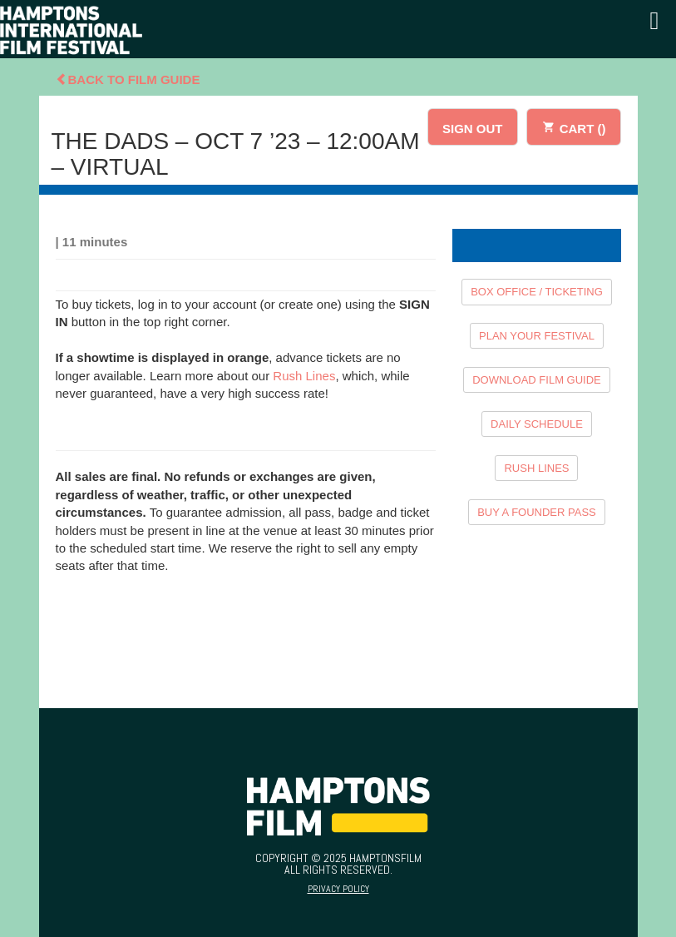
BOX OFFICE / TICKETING (537, 291)
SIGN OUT (472, 128)
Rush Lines (304, 376)
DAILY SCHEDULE (537, 424)
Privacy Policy (338, 888)
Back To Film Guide (128, 79)
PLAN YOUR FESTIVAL (537, 336)
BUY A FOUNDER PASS (536, 512)
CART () (573, 126)
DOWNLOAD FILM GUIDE (536, 380)
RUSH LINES (536, 468)
